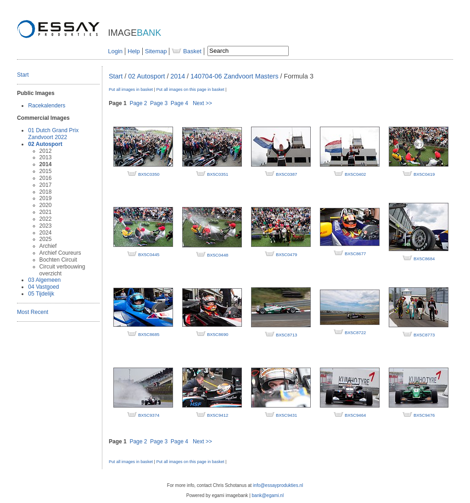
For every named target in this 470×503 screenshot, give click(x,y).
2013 (45, 157)
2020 (45, 205)
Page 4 (179, 103)
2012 (45, 151)
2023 (45, 226)
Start (23, 75)
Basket (186, 51)
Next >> (202, 103)
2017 (45, 185)
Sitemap (156, 51)
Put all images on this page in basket (190, 89)
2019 (45, 198)
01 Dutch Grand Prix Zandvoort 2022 (53, 133)
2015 (45, 171)
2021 (45, 212)
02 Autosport (45, 144)
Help (134, 51)
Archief (48, 246)
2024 (45, 232)
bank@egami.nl (268, 495)
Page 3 (159, 103)
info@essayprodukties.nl (278, 485)
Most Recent (32, 312)
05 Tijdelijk (41, 294)
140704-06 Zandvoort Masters (234, 76)
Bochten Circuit (58, 260)
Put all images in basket (131, 89)
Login (115, 51)
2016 (45, 178)
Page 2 (138, 103)
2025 (45, 239)
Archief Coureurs (60, 253)
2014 (45, 164)
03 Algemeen (44, 280)
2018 (45, 192)
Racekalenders (46, 105)
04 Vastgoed (43, 287)
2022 (45, 219)
